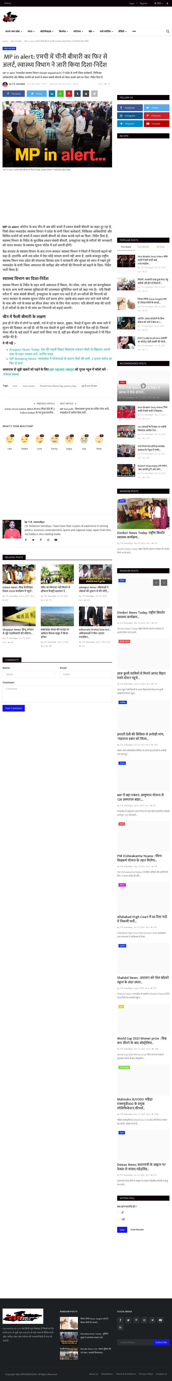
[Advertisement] (57, 201)
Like (10, 448)
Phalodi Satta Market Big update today (58, 386)
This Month (143, 246)
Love (39, 448)
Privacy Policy (146, 1373)
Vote (122, 1229)
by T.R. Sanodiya (14, 84)
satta (15, 386)
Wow (99, 448)
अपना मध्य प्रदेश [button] (13, 31)
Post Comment (13, 708)
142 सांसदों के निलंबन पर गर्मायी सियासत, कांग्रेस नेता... (152, 428)
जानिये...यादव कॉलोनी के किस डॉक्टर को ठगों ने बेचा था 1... (151, 320)
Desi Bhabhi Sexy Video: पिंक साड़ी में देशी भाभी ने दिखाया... (152, 409)
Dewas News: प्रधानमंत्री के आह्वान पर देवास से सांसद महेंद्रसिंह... (141, 1167)
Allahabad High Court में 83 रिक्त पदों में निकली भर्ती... (142, 919)
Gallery (7, 3)
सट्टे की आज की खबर (89, 386)
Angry (69, 448)
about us (93, 1373)
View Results (137, 1229)
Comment (8, 682)
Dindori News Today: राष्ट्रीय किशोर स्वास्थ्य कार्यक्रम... (141, 535)
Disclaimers (107, 1373)
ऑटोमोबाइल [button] (46, 31)
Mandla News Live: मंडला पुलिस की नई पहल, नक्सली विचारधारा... (95, 1351)
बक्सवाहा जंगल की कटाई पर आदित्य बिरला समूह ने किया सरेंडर (55, 633)
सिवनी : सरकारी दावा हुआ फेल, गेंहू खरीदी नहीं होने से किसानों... (153, 281)
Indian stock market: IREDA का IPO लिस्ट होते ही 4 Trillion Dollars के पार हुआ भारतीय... (30, 411)
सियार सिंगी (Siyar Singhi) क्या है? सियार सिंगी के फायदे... (152, 300)
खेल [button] (91, 31)
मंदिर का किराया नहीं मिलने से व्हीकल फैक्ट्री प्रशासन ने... (55, 589)
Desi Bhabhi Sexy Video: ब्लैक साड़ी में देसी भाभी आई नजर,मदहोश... (153, 260)
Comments (12, 659)
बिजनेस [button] (63, 31)
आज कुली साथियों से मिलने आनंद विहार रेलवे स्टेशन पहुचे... (141, 675)
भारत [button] (31, 31)
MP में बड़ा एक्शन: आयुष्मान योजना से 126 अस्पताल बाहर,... (140, 797)
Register (144, 3)
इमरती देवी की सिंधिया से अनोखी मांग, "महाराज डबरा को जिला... (140, 736)
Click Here (11, 374)
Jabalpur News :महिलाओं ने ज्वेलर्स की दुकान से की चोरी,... (94, 589)
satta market (29, 386)
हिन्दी (158, 3)
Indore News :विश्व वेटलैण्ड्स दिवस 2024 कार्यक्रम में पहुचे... (18, 589)
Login (131, 3)
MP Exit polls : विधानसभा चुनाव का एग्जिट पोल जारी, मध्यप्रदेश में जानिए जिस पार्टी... (84, 411)
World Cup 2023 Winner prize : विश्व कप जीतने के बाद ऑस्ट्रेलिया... (141, 1040)
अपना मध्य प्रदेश (15, 41)
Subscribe (161, 1342)
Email (63, 667)
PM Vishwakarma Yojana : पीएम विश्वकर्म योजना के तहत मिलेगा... (139, 858)
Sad (84, 448)
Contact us (161, 1373)
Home (5, 41)
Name (6, 667)
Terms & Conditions (126, 1373)
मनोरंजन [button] (78, 31)
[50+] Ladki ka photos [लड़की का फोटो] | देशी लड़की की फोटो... (152, 339)
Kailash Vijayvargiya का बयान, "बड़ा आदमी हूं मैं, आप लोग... (152, 467)
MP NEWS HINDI (61, 369)
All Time (161, 246)
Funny (54, 448)
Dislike (24, 448)
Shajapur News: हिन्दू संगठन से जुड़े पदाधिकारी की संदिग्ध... (18, 631)
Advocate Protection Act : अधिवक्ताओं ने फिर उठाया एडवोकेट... (95, 633)
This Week (126, 246)
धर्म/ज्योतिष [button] (106, 31)
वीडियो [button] (122, 31)
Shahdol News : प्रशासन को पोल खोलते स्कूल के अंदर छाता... (143, 980)
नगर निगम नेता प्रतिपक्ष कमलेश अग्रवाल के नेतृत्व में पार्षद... (151, 448)
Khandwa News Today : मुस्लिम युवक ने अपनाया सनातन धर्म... (94, 1335)
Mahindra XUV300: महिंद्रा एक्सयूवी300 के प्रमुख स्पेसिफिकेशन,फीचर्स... (134, 1103)
